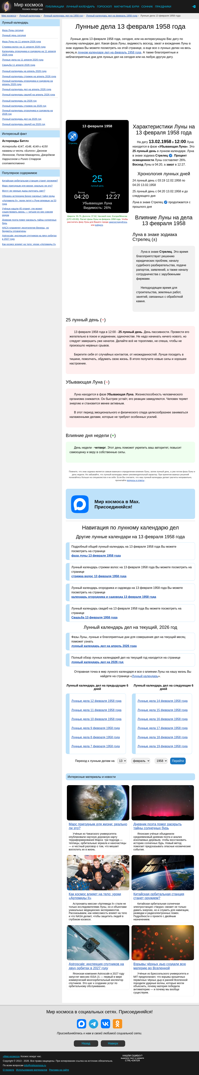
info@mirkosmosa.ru (35, 1065)
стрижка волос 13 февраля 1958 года (98, 576)
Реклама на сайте (59, 1069)
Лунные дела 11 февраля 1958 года (96, 710)
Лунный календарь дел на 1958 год (63, 15)
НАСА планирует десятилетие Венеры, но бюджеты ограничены (25, 229)
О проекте (8, 1069)
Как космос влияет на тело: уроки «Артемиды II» (29, 244)
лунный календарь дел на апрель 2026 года (104, 646)
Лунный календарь (80, 6)
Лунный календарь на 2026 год (19, 100)
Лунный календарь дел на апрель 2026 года (26, 89)
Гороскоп (104, 6)
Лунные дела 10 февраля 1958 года (96, 719)
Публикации (55, 6)
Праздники (163, 6)
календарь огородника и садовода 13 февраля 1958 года (113, 596)
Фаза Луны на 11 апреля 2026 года (21, 41)
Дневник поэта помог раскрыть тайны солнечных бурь (29, 221)
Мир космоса (8, 15)
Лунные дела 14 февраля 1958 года (163, 700)
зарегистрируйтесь (118, 222)
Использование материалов (31, 1069)
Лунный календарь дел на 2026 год (21, 119)
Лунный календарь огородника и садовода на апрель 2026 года (27, 82)
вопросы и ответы (135, 480)
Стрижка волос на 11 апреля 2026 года (24, 46)
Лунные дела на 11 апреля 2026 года (22, 59)
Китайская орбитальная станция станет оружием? (30, 180)
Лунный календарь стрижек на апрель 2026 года (29, 76)
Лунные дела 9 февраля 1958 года (95, 728)
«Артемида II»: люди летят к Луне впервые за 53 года (29, 202)
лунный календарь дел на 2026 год (97, 662)
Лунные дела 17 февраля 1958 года (163, 728)
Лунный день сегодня (14, 35)
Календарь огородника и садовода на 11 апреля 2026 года (29, 53)
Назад (86, 1043)
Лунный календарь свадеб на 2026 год (23, 124)
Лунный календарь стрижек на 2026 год (24, 105)
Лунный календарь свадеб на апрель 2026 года (28, 94)
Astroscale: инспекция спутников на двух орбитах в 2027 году (29, 237)
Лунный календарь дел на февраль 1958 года (111, 15)
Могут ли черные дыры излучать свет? (23, 190)
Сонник (147, 6)
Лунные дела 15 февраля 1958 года (163, 710)
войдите (99, 225)
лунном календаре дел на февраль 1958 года (109, 52)
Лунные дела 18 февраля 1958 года (163, 737)
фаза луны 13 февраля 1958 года (96, 555)
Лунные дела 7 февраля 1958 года (95, 746)
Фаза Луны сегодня (12, 30)
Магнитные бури (126, 6)
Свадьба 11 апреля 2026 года (18, 65)
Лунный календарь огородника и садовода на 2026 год (27, 112)
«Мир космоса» (11, 1056)
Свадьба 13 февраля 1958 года (94, 617)
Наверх (113, 1043)
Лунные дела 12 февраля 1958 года (96, 700)
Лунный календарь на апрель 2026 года (24, 71)
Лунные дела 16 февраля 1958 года (163, 719)
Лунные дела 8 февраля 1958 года (95, 737)
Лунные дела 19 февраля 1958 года (163, 746)
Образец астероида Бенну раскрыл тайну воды (28, 196)
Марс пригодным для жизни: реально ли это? (27, 185)
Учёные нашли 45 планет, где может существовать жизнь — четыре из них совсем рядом (27, 212)
